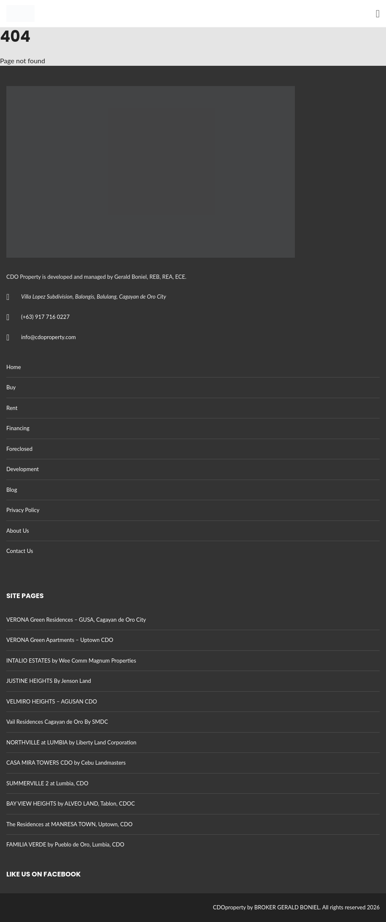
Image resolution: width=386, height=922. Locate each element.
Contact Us (19, 550)
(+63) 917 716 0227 (45, 316)
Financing (18, 428)
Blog (11, 489)
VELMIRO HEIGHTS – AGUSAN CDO (51, 701)
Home (13, 367)
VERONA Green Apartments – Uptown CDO (59, 639)
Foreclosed (19, 448)
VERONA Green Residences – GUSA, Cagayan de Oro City (76, 619)
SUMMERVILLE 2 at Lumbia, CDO (47, 783)
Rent (11, 407)
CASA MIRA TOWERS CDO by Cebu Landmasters (66, 762)
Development (22, 469)
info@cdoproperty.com (48, 337)
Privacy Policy (22, 510)
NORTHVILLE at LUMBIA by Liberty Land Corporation (71, 742)
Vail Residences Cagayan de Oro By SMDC (57, 721)
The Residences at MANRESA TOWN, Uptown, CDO (69, 824)
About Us (17, 530)
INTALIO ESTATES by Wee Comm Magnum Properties (71, 660)
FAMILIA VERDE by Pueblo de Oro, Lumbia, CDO (65, 844)
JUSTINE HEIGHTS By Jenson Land (48, 680)
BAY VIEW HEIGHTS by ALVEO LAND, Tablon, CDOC (70, 803)
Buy (11, 387)
